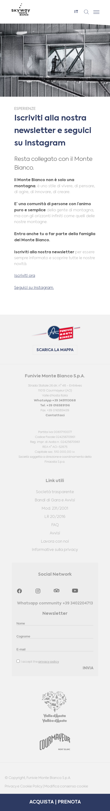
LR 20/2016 (54, 517)
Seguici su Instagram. (34, 288)
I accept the (38, 661)
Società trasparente (55, 492)
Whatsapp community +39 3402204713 (55, 603)
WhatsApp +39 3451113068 (55, 400)
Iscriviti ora (24, 276)
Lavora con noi (55, 542)
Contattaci (55, 415)
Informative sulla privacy (55, 550)
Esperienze (25, 109)
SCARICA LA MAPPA (55, 350)
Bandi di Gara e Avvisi (55, 500)
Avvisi (55, 533)
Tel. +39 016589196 (55, 405)
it (76, 12)
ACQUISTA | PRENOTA (55, 802)
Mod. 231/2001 (54, 509)
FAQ (55, 525)
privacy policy (48, 662)
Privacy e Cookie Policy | (24, 786)
